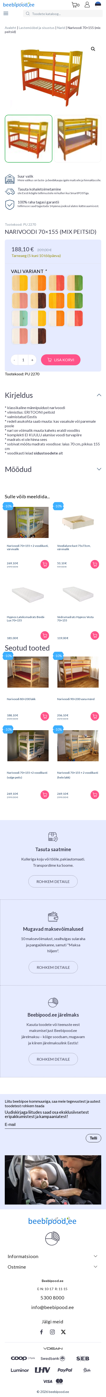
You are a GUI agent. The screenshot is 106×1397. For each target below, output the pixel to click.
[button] (93, 49)
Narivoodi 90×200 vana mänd (76, 699)
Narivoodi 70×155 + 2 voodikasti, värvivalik (28, 547)
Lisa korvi (64, 359)
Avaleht (10, 28)
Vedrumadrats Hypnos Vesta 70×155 (75, 618)
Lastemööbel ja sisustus (37, 28)
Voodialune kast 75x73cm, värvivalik (74, 547)
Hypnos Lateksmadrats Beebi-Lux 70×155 (26, 618)
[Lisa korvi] (44, 564)
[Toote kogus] (23, 359)
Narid (61, 28)
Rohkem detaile (53, 881)
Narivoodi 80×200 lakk (21, 699)
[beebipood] (18, 5)
